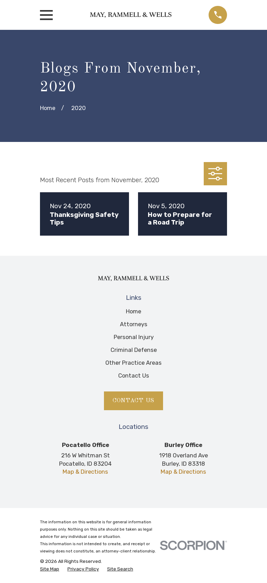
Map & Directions (85, 471)
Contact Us (133, 375)
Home (133, 311)
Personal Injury (134, 336)
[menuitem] (49, 569)
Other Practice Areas (133, 362)
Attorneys (133, 324)
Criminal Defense (134, 349)
